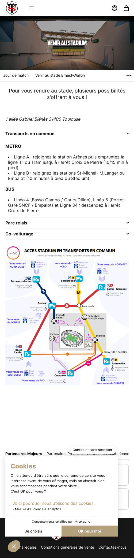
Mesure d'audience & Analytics (38, 509)
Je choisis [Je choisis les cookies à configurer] (33, 531)
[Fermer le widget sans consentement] (93, 450)
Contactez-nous (112, 547)
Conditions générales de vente (67, 547)
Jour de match (16, 75)
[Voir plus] (129, 75)
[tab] (23, 453)
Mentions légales (22, 547)
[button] (13, 546)
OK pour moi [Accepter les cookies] (89, 531)
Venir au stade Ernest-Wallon (60, 75)
